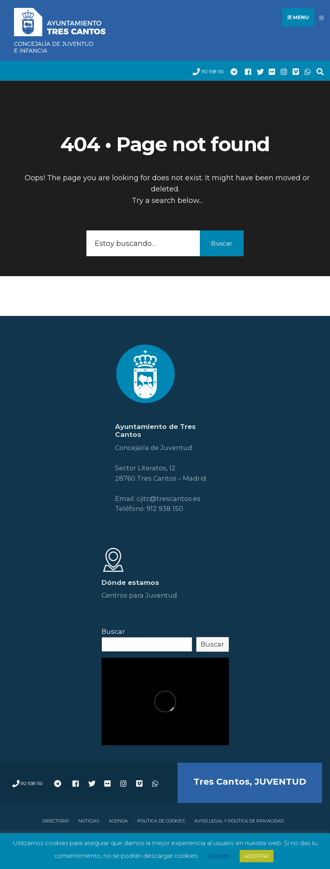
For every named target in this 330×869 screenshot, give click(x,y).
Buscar (221, 243)
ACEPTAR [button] (256, 856)
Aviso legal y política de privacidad (239, 821)
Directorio (55, 821)
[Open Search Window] (318, 71)
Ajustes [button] (219, 855)
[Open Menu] (321, 17)
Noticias (88, 821)
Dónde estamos (130, 582)
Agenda (118, 821)
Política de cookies (161, 821)
